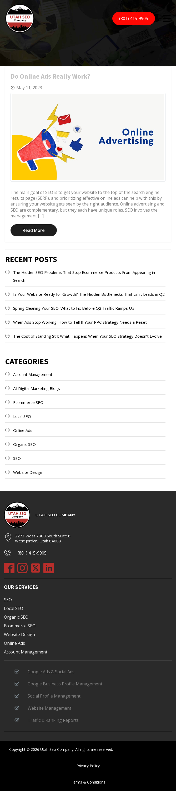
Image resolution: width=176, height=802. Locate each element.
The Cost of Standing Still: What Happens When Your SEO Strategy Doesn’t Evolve (87, 336)
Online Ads (22, 430)
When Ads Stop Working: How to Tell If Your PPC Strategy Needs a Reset (80, 322)
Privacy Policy (88, 765)
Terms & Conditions (88, 782)
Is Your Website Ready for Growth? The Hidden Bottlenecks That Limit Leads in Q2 (89, 294)
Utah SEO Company (55, 514)
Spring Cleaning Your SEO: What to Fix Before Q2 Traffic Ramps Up (73, 308)
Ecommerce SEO (28, 402)
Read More (34, 230)
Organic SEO (24, 444)
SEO (17, 458)
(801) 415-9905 (133, 18)
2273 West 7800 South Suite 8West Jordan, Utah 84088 (43, 538)
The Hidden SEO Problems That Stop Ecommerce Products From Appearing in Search (84, 276)
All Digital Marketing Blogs (36, 388)
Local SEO (22, 416)
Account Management (32, 374)
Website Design (27, 472)
